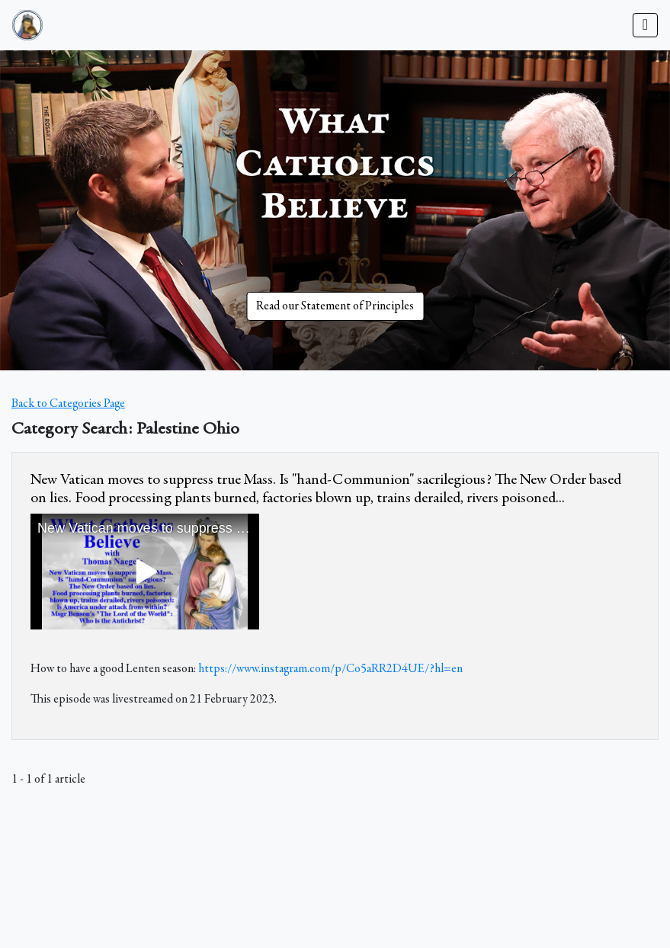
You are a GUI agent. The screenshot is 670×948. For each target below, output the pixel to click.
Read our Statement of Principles (335, 306)
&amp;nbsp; (144, 571)
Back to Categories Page (68, 404)
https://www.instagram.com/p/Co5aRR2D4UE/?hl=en (330, 669)
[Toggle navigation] (645, 25)
